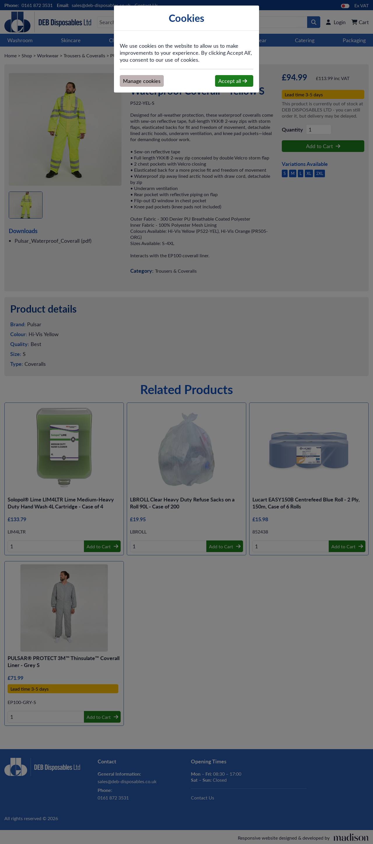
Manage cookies (142, 80)
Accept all (232, 80)
